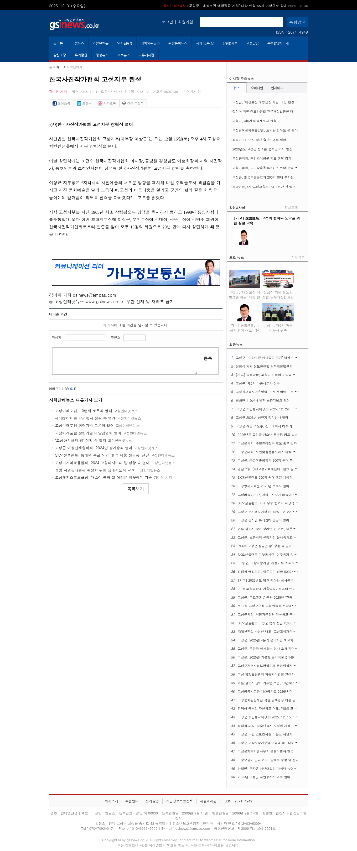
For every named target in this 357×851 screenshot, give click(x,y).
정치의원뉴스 (150, 43)
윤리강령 (152, 800)
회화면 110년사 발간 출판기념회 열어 (259, 139)
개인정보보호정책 (179, 800)
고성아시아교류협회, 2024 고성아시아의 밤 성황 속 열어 (102, 462)
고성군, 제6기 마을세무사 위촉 (254, 120)
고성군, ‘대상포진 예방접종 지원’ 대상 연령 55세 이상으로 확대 (235, 5)
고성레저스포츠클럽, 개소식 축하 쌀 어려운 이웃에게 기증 (103, 477)
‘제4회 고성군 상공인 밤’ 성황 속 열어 (265, 546)
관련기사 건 (192, 91)
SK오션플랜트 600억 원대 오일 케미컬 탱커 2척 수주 (275, 477)
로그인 (167, 21)
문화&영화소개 (278, 43)
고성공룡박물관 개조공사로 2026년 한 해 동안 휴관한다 (278, 691)
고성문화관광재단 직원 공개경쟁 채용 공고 (268, 700)
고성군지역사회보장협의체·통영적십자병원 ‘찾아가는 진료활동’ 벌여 (286, 665)
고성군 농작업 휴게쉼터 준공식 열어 (263, 520)
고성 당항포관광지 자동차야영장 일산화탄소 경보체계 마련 (280, 674)
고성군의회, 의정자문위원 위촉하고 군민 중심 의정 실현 (278, 614)
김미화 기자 (58, 91)
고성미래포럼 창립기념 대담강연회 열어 (88, 433)
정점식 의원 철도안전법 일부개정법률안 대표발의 (267, 111)
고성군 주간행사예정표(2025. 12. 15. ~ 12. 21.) (273, 717)
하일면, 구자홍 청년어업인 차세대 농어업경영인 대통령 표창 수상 (285, 768)
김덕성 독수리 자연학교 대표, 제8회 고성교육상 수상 (275, 708)
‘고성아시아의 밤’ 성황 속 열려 (80, 440)
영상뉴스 (102, 55)
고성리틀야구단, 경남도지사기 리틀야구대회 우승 (273, 494)
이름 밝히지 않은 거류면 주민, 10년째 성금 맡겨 (272, 683)
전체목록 (291, 207)
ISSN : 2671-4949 (292, 32)
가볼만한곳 (100, 43)
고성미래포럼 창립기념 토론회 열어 (84, 425)
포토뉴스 (123, 55)
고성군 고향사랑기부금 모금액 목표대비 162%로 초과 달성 (280, 742)
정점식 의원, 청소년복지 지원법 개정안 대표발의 (272, 725)
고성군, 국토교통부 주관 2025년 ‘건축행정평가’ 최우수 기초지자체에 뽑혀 (291, 597)
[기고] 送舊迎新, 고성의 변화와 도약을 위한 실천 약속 (244, 327)
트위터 (84, 103)
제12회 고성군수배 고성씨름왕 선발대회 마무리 (272, 605)
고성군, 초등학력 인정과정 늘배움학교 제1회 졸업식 (275, 537)
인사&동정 (124, 43)
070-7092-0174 (102, 828)
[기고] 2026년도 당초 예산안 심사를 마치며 (269, 580)
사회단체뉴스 (76, 67)
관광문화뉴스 (177, 43)
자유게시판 (146, 55)
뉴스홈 (58, 43)
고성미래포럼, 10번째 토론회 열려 (83, 410)
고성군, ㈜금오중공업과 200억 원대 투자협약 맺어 (268, 177)
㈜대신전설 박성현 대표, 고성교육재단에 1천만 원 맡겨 (277, 631)
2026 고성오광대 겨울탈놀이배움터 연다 (267, 588)
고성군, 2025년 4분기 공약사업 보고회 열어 (269, 640)
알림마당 (59, 55)
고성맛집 (252, 43)
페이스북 (61, 103)
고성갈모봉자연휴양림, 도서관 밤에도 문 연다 (265, 130)
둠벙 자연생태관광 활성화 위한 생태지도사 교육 (95, 470)
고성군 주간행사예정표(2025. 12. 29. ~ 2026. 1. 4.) (274, 409)
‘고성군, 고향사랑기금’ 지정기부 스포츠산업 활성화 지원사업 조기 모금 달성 (292, 563)
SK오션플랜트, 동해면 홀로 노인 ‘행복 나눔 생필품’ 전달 (102, 455)
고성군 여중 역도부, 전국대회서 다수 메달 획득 (269, 426)
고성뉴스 (77, 43)
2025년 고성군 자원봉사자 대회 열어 (264, 777)
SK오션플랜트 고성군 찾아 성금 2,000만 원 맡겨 (272, 623)
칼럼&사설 (230, 43)
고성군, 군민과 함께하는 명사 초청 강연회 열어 (271, 648)
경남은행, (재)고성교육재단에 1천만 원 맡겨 (264, 186)
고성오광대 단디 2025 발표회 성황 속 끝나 (268, 760)
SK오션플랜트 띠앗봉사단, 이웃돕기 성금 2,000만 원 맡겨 (279, 554)
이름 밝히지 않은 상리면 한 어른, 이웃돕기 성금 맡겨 (276, 528)
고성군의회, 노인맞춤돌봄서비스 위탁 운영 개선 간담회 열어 (275, 167)
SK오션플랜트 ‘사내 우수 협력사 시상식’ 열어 (270, 503)
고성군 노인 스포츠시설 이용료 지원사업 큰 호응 (272, 734)
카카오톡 (107, 103)
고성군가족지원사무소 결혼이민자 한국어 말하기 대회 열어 (280, 751)
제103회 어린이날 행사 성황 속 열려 (85, 418)
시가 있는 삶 (205, 43)
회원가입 (185, 21)
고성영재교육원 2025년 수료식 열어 (263, 486)
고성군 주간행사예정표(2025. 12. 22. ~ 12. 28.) (273, 511)
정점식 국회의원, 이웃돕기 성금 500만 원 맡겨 (271, 571)
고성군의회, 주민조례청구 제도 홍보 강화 (262, 158)
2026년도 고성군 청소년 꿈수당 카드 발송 (262, 149)
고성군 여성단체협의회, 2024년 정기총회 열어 (94, 447)
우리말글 (81, 55)
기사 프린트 (133, 103)
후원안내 (131, 800)
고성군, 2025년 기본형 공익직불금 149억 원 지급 (273, 657)
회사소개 (111, 800)
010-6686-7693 (144, 828)
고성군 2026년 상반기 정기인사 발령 (262, 417)
